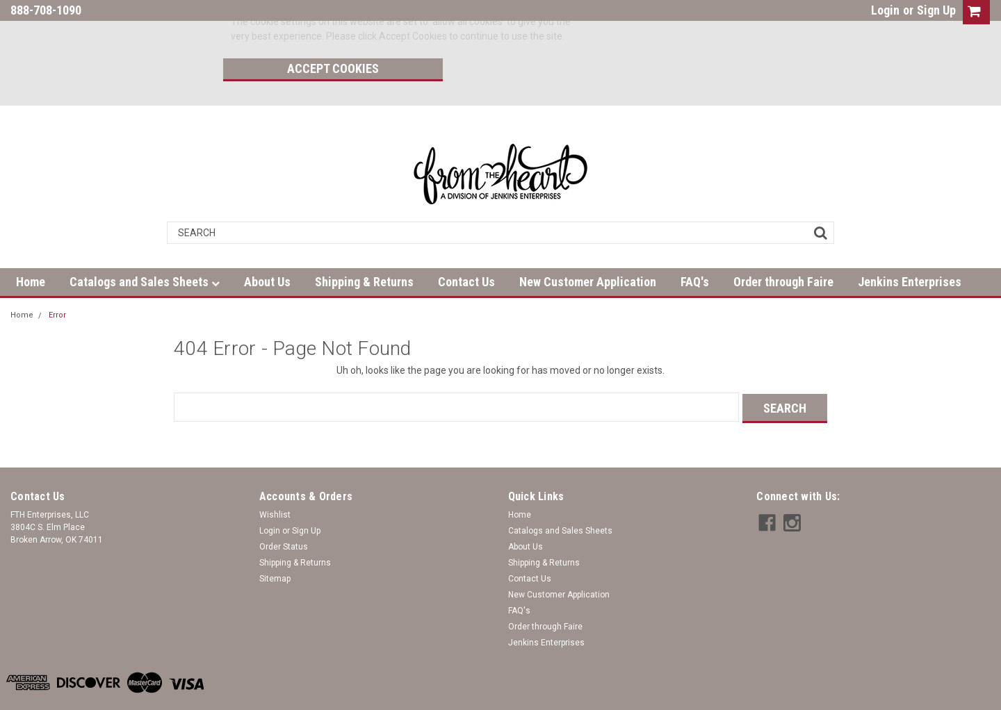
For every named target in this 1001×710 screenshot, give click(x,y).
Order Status (283, 513)
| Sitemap (174, 696)
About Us (267, 249)
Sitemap (275, 545)
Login (885, 10)
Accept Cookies (664, 24)
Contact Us (466, 249)
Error (57, 282)
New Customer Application (587, 249)
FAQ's (695, 249)
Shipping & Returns (364, 249)
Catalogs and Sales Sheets (145, 249)
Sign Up (936, 10)
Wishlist (275, 481)
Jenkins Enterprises (909, 249)
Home (30, 249)
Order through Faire (783, 249)
